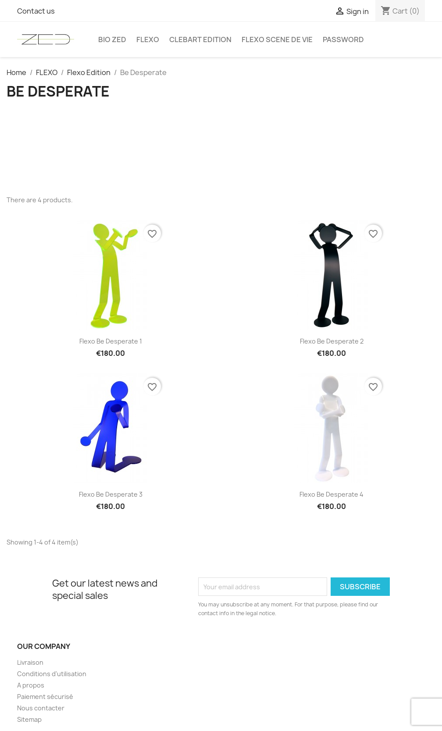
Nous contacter (40, 708)
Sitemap (29, 719)
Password (343, 39)
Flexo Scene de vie (277, 39)
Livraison (30, 662)
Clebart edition (200, 39)
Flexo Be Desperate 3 (111, 494)
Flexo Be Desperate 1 (110, 341)
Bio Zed (112, 39)
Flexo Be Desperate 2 (332, 341)
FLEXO (147, 39)
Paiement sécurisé (45, 696)
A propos (30, 685)
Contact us (36, 11)
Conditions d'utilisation (51, 674)
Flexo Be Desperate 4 (331, 494)
